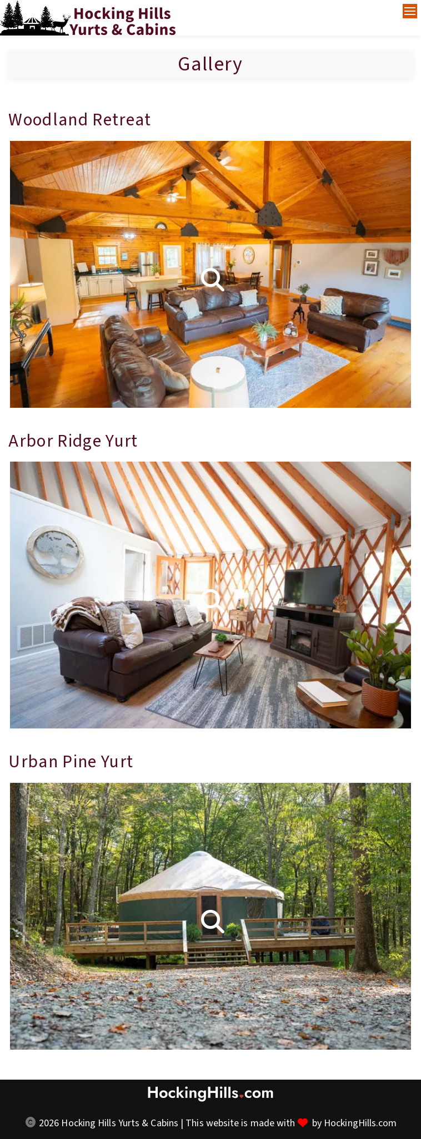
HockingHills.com (360, 1123)
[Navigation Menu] (410, 11)
